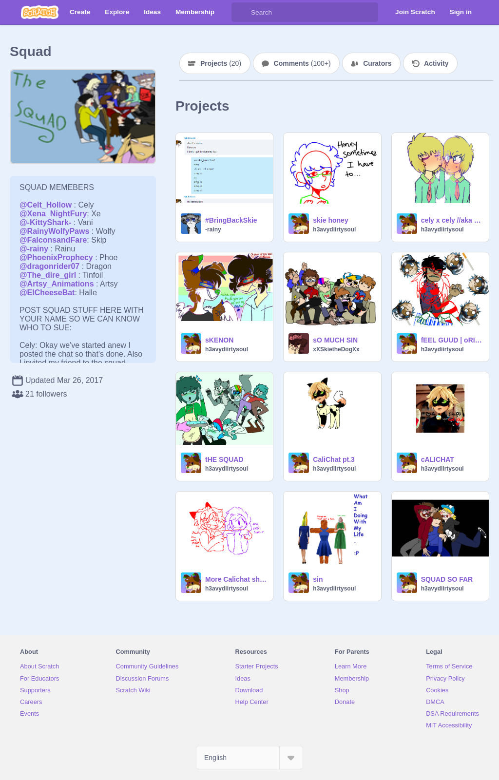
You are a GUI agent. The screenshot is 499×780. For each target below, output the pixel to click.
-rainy (213, 229)
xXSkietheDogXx (336, 349)
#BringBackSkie (231, 220)
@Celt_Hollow (45, 205)
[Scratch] (39, 12)
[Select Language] (249, 757)
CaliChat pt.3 (334, 459)
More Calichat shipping (236, 579)
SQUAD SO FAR (447, 579)
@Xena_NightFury (53, 213)
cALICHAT (437, 459)
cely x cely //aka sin (452, 220)
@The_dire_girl (47, 275)
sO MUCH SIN (335, 340)
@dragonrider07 (49, 266)
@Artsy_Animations (56, 284)
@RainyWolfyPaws (54, 231)
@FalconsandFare (53, 240)
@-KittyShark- (45, 222)
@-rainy (33, 249)
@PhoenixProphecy (56, 257)
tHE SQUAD (224, 459)
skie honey (330, 220)
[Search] (241, 12)
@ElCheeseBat (47, 292)
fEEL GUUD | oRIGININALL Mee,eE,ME (452, 340)
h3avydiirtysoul (334, 229)
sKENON (219, 340)
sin (318, 579)
